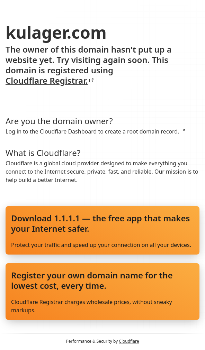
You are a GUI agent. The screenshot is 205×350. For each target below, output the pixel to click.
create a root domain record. (145, 131)
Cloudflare (129, 341)
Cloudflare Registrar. (50, 80)
